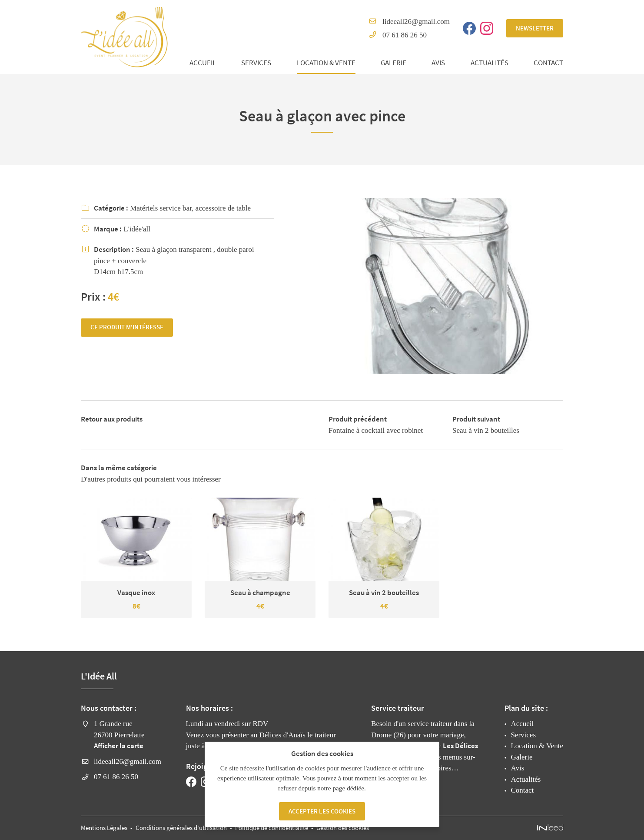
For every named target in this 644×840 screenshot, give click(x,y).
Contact (548, 62)
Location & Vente (326, 62)
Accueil (202, 62)
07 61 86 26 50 (404, 35)
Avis (438, 62)
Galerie (393, 62)
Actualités (489, 62)
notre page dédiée (340, 788)
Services (256, 62)
